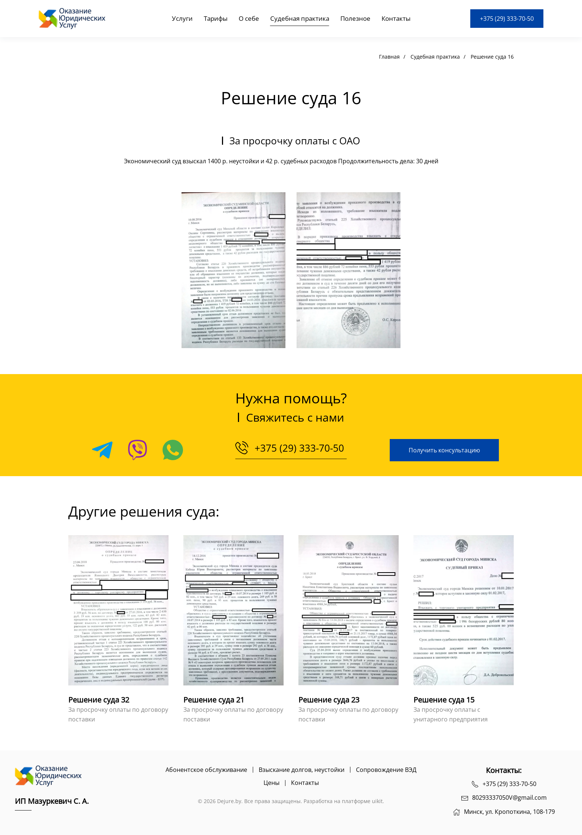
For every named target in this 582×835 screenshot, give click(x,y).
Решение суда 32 (98, 700)
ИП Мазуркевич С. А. (52, 801)
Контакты (396, 18)
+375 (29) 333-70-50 (507, 18)
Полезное (355, 18)
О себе (249, 18)
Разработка (318, 801)
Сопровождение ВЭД (386, 770)
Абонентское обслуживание (206, 770)
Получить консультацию (444, 450)
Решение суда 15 (443, 700)
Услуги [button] (182, 18)
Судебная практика (299, 18)
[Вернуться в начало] (74, 18)
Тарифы (216, 18)
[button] (233, 270)
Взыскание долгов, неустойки (301, 770)
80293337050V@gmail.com (509, 797)
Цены (271, 783)
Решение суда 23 (328, 700)
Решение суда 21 (213, 700)
